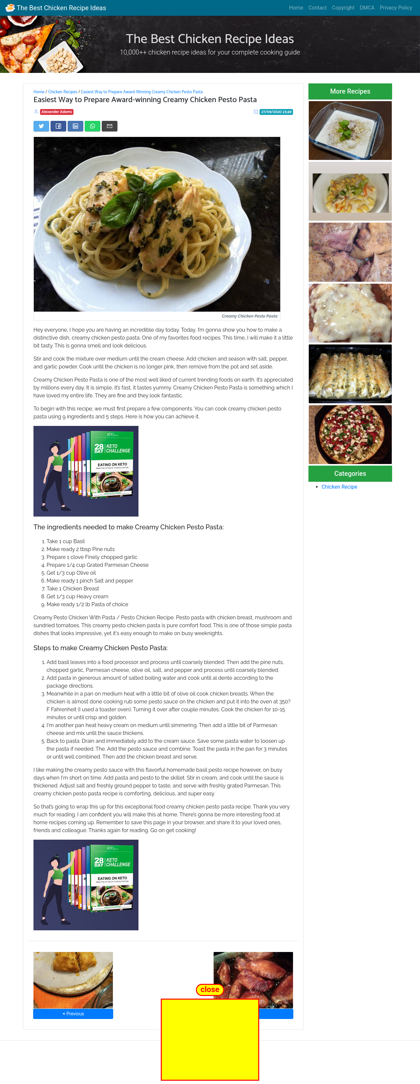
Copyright (343, 8)
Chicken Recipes (62, 92)
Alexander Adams (57, 112)
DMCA (367, 8)
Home (296, 8)
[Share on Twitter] (41, 126)
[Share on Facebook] (58, 126)
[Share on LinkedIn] (75, 126)
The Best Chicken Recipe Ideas (55, 8)
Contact (317, 8)
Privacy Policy (396, 8)
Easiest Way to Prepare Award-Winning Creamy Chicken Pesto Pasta (142, 92)
